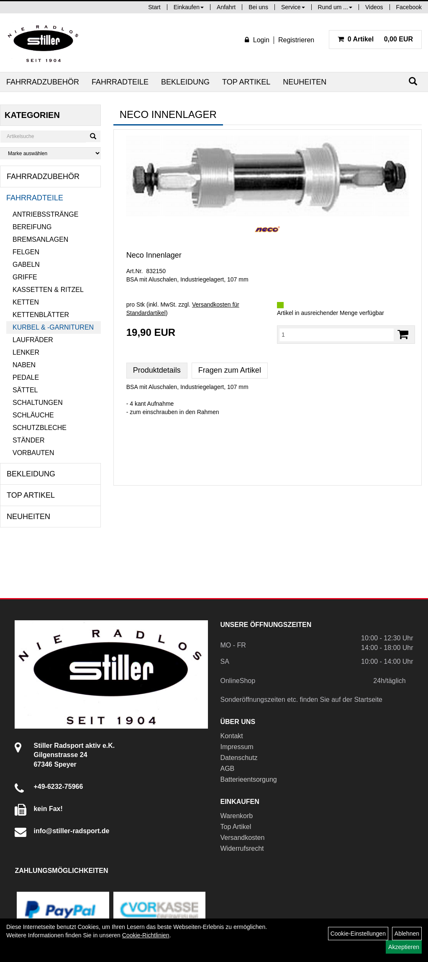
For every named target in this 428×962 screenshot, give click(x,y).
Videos (374, 7)
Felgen (26, 252)
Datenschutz (239, 757)
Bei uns (258, 7)
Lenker (26, 352)
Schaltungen (38, 402)
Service (293, 7)
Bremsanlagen (40, 239)
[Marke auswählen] (50, 153)
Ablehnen (407, 933)
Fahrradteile (120, 82)
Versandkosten (242, 837)
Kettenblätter (41, 314)
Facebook (409, 7)
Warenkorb (236, 815)
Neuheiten (304, 82)
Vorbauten (33, 452)
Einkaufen (189, 7)
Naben (24, 364)
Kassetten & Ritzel (48, 289)
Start (154, 7)
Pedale (26, 377)
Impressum (237, 746)
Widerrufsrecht (242, 848)
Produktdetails (157, 370)
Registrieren (296, 39)
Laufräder (33, 339)
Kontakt (231, 735)
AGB (227, 768)
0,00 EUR (375, 39)
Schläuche (33, 415)
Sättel (25, 390)
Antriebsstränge (45, 214)
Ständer (28, 440)
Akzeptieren (403, 947)
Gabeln (26, 264)
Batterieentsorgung (248, 779)
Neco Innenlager (154, 255)
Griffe (25, 277)
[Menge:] (336, 334)
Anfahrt (226, 7)
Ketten (26, 302)
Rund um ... (335, 7)
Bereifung (32, 226)
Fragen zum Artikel (229, 370)
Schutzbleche (40, 427)
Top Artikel (246, 82)
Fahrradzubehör (42, 82)
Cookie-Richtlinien (145, 935)
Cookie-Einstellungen (358, 933)
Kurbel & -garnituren (53, 327)
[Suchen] (413, 81)
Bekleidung (185, 82)
